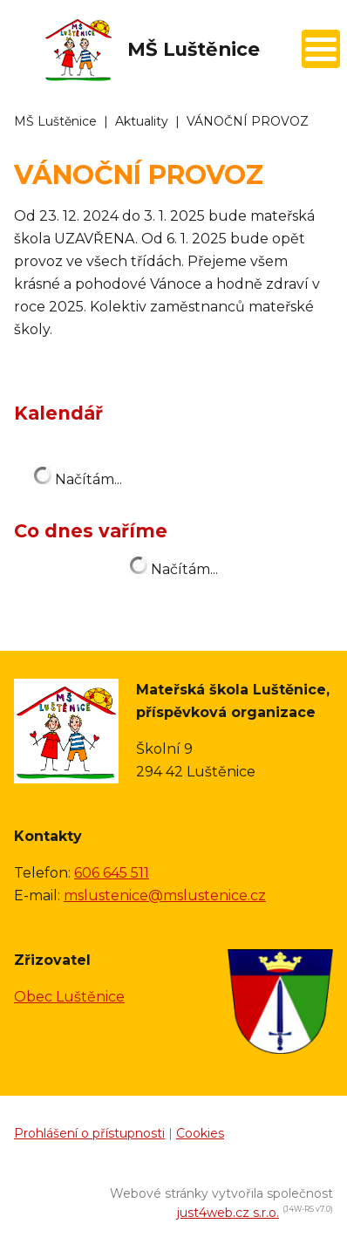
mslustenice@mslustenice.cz (165, 895)
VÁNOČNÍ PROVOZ (248, 121)
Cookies (200, 1133)
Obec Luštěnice (69, 996)
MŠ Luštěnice (55, 121)
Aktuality (141, 121)
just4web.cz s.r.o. (228, 1212)
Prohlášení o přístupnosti (89, 1133)
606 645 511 (111, 873)
